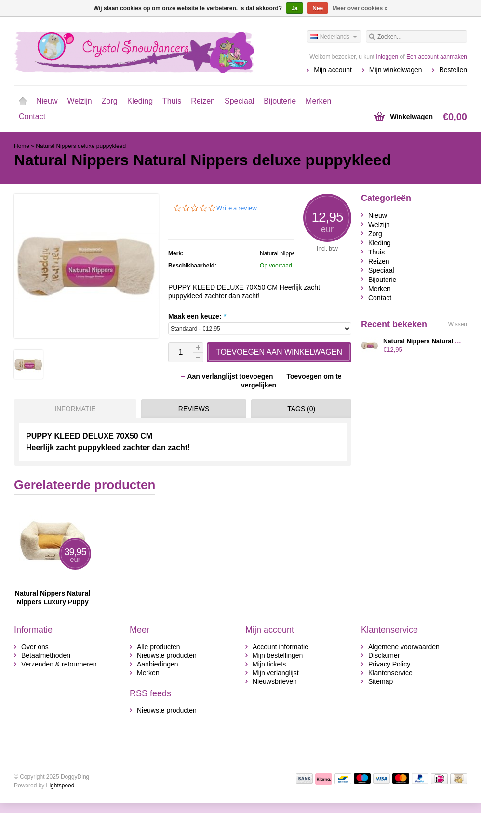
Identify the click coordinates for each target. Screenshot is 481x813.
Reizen (203, 101)
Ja (294, 8)
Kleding (140, 101)
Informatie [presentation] (74, 409)
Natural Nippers (280, 253)
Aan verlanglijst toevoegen (227, 376)
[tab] (72, 408)
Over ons (35, 647)
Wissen (457, 324)
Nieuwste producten (167, 655)
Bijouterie (280, 101)
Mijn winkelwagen (395, 70)
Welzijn (79, 101)
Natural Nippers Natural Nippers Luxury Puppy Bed (52, 597)
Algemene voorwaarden (404, 647)
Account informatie (280, 647)
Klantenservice (390, 673)
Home (22, 101)
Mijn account (333, 70)
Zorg (110, 101)
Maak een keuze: (197, 316)
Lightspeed (60, 785)
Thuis (171, 101)
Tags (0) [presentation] (301, 409)
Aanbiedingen (157, 664)
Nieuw (46, 101)
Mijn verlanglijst (276, 673)
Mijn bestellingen (278, 655)
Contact (32, 116)
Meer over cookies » (360, 8)
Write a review (236, 208)
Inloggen (387, 56)
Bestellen (453, 70)
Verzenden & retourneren (58, 664)
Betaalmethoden (45, 655)
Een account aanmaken (436, 56)
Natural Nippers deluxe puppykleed (81, 146)
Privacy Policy (389, 664)
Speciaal (239, 101)
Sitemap (380, 681)
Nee (317, 8)
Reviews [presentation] (194, 409)
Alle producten (158, 647)
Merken (318, 101)
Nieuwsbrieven (275, 681)
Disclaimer (384, 655)
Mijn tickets (269, 664)
